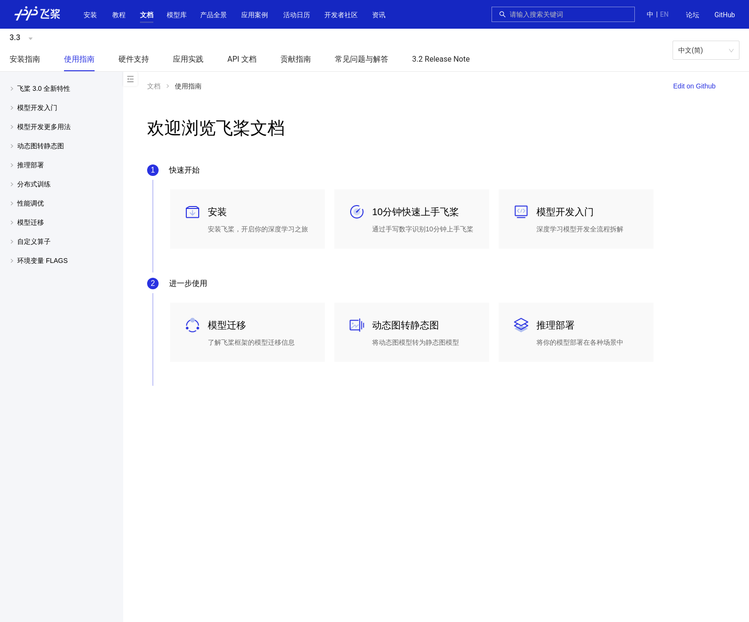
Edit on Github (694, 86)
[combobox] (569, 14)
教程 (119, 15)
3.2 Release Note (441, 59)
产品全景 (213, 15)
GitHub (725, 15)
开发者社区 (341, 15)
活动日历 (296, 15)
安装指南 (25, 59)
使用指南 (79, 59)
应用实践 (188, 59)
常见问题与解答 (361, 59)
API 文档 (242, 59)
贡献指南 (295, 59)
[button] (146, 15)
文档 (146, 15)
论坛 (692, 15)
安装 (90, 15)
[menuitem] (692, 15)
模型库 (177, 15)
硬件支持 (133, 59)
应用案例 (254, 15)
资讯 (378, 15)
